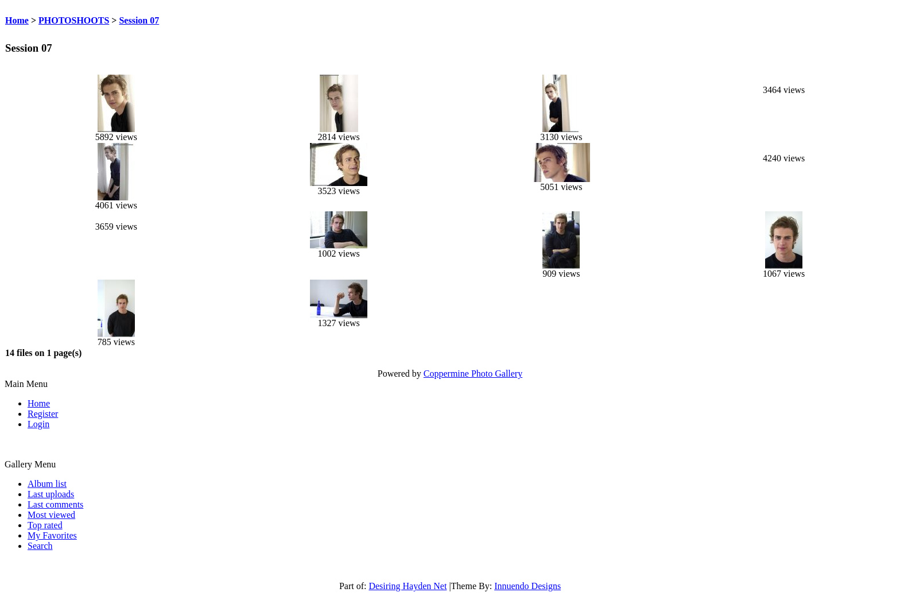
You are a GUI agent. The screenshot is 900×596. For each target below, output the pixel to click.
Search (40, 546)
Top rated (45, 525)
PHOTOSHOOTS (73, 20)
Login (38, 424)
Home (17, 20)
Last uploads (51, 494)
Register (43, 414)
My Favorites (52, 535)
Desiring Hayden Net (407, 586)
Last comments (55, 504)
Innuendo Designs (527, 586)
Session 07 (139, 20)
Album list (47, 484)
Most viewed (51, 515)
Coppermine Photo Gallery (473, 373)
